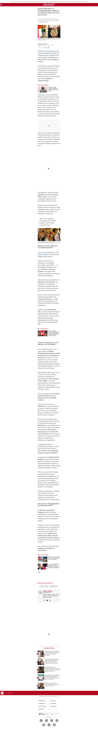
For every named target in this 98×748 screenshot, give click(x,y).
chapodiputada (53, 586)
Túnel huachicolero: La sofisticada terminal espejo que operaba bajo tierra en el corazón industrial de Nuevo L (52, 669)
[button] (1, 5)
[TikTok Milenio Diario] (49, 724)
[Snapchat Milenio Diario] (54, 724)
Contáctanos (42, 703)
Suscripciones (42, 706)
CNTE (24, 1)
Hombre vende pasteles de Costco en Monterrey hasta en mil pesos (54, 558)
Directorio (53, 700)
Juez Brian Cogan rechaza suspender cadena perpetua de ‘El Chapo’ (53, 89)
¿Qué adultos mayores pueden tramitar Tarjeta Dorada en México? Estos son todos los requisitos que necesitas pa (52, 661)
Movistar (85, 1)
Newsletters (42, 700)
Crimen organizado (72, 1)
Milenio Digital (42, 44)
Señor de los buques (64, 1)
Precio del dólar (19, 1)
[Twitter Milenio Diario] (46, 720)
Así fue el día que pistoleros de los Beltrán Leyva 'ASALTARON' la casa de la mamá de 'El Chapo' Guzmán (54, 333)
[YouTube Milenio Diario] (43, 724)
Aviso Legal (54, 706)
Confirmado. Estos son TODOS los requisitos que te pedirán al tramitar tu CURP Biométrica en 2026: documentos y (52, 677)
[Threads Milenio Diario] (56, 720)
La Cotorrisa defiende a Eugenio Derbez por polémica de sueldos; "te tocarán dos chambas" (54, 565)
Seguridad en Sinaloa (38, 1)
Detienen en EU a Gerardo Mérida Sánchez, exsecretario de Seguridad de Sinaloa (52, 684)
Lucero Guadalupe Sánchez (47, 53)
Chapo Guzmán (44, 586)
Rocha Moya (56, 1)
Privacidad (53, 703)
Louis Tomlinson (80, 1)
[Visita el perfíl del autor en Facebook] (44, 600)
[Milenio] (49, 4)
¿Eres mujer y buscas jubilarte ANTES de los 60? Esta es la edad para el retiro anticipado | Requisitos (52, 653)
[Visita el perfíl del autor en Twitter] (50, 600)
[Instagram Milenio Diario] (51, 720)
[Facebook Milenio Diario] (41, 720)
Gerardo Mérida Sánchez (48, 1)
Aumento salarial (30, 1)
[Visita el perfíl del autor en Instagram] (47, 600)
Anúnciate (41, 709)
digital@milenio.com (47, 592)
